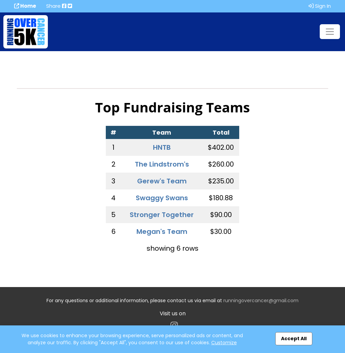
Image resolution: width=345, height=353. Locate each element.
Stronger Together (162, 214)
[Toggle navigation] (330, 31)
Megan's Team (161, 231)
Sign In (320, 5)
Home (25, 5)
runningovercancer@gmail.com (261, 300)
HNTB (162, 147)
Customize (224, 342)
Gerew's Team (162, 181)
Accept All (294, 338)
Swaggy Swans (162, 198)
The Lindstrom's (162, 164)
